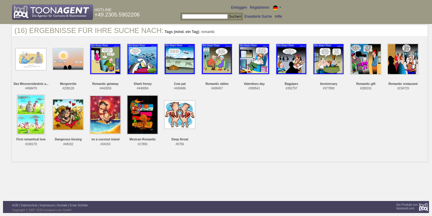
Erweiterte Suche (258, 16)
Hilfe (278, 16)
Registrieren (259, 7)
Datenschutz (29, 205)
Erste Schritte (79, 205)
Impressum (47, 205)
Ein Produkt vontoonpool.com (407, 206)
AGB (15, 205)
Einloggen (239, 7)
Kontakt (62, 205)
